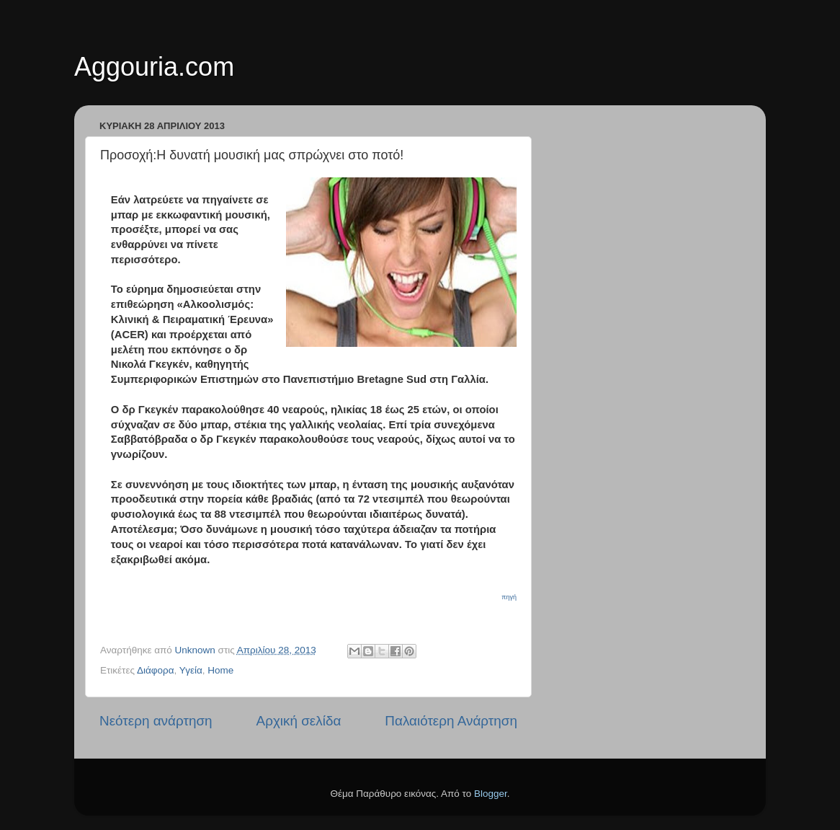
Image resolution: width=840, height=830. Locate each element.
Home (220, 670)
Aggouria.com (154, 66)
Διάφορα (155, 670)
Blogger (490, 793)
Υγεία (190, 670)
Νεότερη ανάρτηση (156, 720)
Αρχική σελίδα (298, 720)
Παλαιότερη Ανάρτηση (451, 720)
